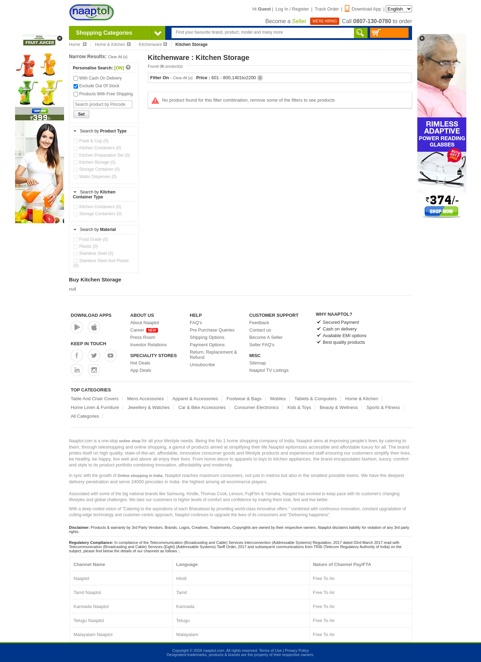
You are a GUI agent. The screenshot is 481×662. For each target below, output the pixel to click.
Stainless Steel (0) (93, 253)
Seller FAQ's (261, 344)
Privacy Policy (297, 650)
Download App (363, 9)
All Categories (85, 416)
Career (144, 330)
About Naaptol (144, 322)
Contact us (260, 330)
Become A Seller (266, 337)
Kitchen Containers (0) (97, 147)
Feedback (259, 322)
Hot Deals (140, 363)
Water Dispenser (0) (95, 176)
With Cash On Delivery (98, 78)
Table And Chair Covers (95, 398)
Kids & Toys (299, 407)
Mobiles (278, 398)
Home (77, 44)
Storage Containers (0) (98, 213)
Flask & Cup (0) (91, 140)
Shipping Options (207, 337)
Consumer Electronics (256, 407)
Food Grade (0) (91, 239)
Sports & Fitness (383, 407)
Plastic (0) (86, 246)
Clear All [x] (117, 57)
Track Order (327, 9)
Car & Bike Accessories (201, 407)
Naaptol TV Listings (269, 370)
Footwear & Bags (244, 398)
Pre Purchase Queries (212, 330)
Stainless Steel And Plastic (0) (101, 263)
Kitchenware (153, 44)
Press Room (142, 337)
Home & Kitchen (113, 44)
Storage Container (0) (97, 169)
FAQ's (196, 322)
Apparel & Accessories (195, 398)
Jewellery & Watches (149, 407)
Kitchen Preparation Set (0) (102, 155)
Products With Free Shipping (103, 93)
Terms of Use (270, 650)
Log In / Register (292, 9)
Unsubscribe (202, 364)
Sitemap (257, 363)
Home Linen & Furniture (95, 407)
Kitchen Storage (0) (95, 162)
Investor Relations (148, 344)
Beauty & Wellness (339, 407)
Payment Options (207, 344)
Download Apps (91, 315)
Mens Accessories (145, 398)
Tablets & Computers (315, 398)
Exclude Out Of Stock (96, 85)
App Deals (140, 370)
